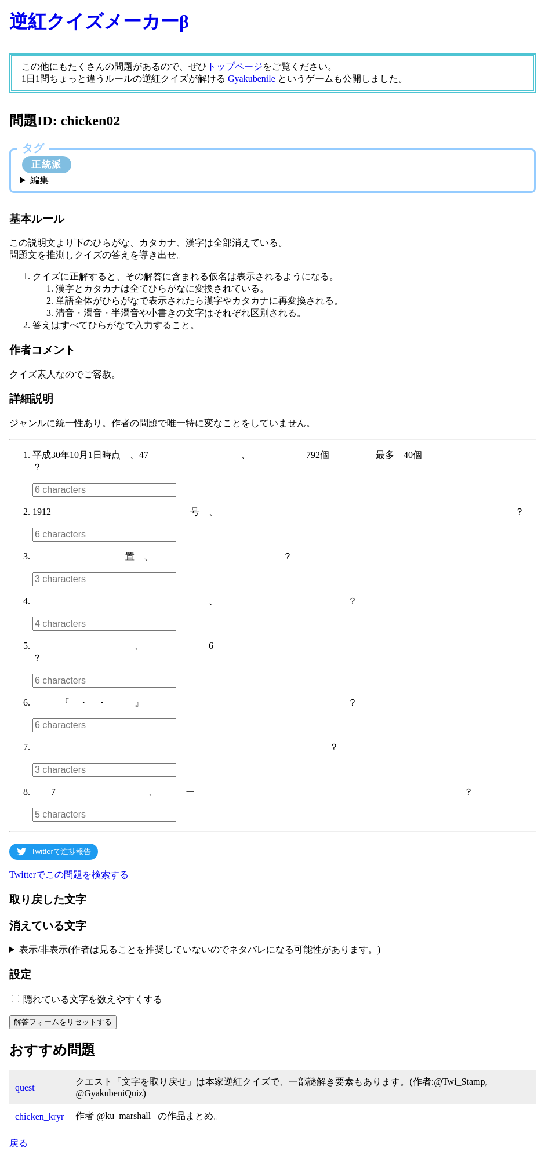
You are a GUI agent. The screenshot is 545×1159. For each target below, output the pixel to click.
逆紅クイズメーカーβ (99, 21)
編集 (39, 180)
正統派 (46, 164)
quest (25, 1087)
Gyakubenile (251, 78)
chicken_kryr (39, 1116)
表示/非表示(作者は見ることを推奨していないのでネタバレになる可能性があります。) (199, 949)
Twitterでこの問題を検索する (69, 875)
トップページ (235, 66)
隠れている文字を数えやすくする (92, 999)
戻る (18, 1143)
